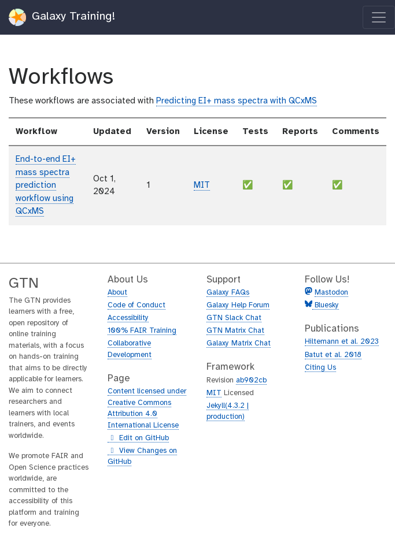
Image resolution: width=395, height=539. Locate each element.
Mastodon (331, 292)
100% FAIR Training (142, 330)
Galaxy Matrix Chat (238, 343)
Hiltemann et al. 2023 (342, 341)
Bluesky (325, 305)
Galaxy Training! (62, 17)
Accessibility (128, 318)
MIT (202, 185)
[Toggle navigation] (379, 17)
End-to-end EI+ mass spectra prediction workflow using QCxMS (46, 185)
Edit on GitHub (138, 438)
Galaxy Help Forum (238, 305)
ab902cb (251, 380)
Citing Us (320, 367)
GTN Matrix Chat (235, 330)
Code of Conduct (136, 305)
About (117, 292)
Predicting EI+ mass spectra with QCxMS (236, 101)
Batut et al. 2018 (333, 355)
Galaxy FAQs (227, 292)
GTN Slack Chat (233, 318)
